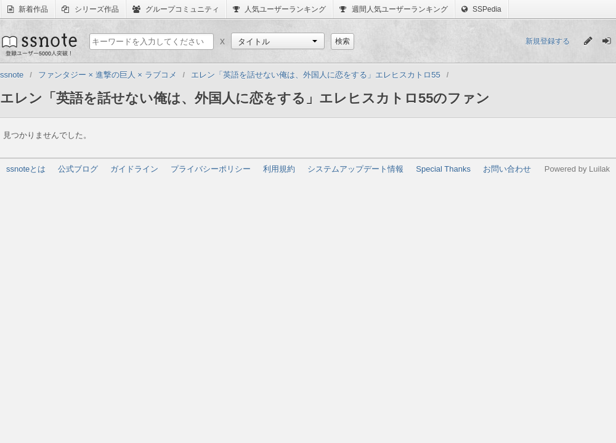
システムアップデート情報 (355, 169)
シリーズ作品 (90, 9)
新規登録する (547, 41)
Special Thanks (443, 169)
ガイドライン (134, 169)
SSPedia (481, 9)
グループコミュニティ (175, 9)
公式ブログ (78, 169)
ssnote (38, 44)
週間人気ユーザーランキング (393, 9)
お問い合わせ (507, 169)
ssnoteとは (26, 169)
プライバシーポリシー (211, 169)
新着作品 (27, 9)
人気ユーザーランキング (279, 9)
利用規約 (279, 169)
